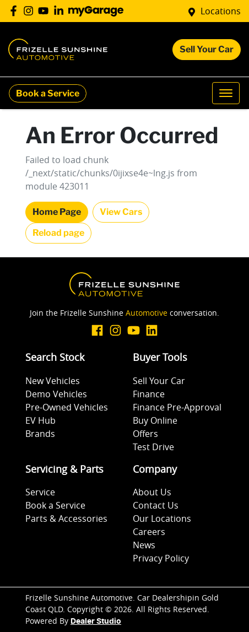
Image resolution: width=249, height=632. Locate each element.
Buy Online (155, 420)
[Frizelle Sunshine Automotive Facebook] (15, 11)
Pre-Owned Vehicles (66, 407)
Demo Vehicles (56, 394)
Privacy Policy (161, 558)
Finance (149, 394)
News (144, 545)
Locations (221, 11)
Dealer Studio (96, 621)
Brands (40, 434)
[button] (226, 93)
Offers (145, 434)
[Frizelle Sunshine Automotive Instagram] (30, 11)
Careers (149, 532)
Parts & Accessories (66, 518)
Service (40, 492)
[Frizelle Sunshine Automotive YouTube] (45, 11)
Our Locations (162, 518)
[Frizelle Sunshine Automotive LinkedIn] (60, 11)
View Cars (121, 212)
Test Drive (153, 447)
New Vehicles (52, 381)
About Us (152, 492)
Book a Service (47, 93)
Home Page (57, 212)
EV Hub (40, 420)
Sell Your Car (207, 49)
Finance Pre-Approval (177, 407)
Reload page (58, 233)
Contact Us (155, 505)
